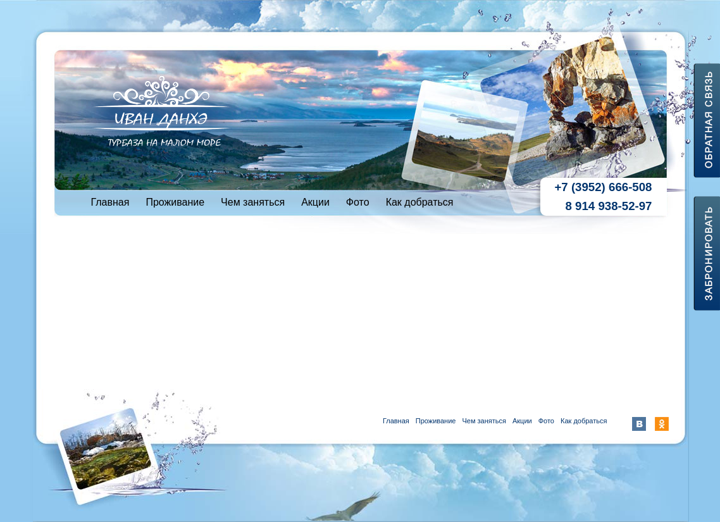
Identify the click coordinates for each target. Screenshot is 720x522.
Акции (315, 202)
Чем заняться (253, 202)
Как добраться (420, 202)
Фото (357, 202)
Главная (110, 202)
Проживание (175, 202)
